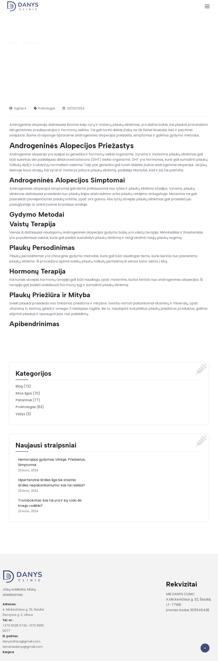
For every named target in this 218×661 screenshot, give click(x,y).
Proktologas (30, 43)
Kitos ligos (24, 393)
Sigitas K (17, 108)
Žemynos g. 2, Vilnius (18, 615)
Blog (19, 386)
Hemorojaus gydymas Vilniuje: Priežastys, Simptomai (51, 462)
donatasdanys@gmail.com (23, 647)
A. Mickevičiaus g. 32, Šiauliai (23, 609)
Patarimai (24, 400)
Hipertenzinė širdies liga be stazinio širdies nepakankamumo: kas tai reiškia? (51, 482)
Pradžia (12, 43)
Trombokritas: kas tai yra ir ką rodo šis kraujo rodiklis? (50, 503)
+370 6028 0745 (15, 625)
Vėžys (20, 414)
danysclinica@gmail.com (21, 641)
